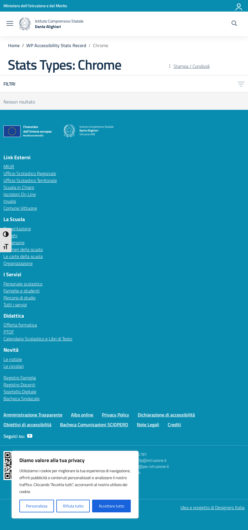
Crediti (174, 424)
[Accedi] (239, 6)
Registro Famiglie (19, 377)
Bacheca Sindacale (21, 398)
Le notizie (12, 359)
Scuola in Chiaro (18, 187)
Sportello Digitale (19, 391)
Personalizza (36, 506)
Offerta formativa (20, 324)
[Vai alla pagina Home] (14, 45)
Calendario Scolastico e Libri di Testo (37, 338)
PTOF (8, 331)
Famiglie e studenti (21, 290)
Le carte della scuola (23, 256)
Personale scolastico (22, 283)
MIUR (8, 166)
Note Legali (148, 424)
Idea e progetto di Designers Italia (212, 507)
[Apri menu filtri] (241, 84)
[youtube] (29, 436)
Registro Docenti (19, 384)
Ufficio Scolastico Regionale (29, 173)
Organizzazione (18, 263)
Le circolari (13, 366)
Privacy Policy (115, 414)
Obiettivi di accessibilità (27, 424)
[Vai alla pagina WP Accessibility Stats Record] (56, 45)
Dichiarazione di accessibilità (166, 414)
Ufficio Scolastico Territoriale (30, 180)
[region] (75, 484)
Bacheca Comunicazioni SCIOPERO (94, 424)
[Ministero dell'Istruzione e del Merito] (35, 6)
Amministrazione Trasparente (32, 414)
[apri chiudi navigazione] (9, 24)
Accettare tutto (111, 506)
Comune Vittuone (20, 208)
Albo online (82, 414)
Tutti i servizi (15, 304)
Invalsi (9, 201)
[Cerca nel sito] (234, 24)
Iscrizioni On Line (19, 194)
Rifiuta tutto (73, 506)
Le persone (14, 242)
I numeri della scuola (23, 249)
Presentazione (17, 228)
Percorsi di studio (19, 297)
